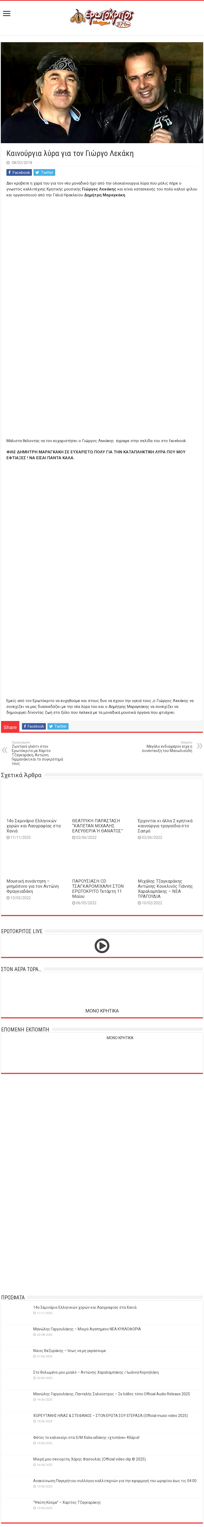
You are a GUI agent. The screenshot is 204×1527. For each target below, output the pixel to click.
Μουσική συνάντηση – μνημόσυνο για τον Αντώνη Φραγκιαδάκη (32, 886)
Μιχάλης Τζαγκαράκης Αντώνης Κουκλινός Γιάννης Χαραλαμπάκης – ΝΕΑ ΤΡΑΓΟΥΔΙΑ (165, 889)
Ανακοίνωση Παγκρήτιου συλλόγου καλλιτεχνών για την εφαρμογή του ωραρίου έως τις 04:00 (114, 1481)
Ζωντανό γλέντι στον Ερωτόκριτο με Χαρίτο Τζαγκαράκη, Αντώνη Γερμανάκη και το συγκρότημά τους (39, 753)
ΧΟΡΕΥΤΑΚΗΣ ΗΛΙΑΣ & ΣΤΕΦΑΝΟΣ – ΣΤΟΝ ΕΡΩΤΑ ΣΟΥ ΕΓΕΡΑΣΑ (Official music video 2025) (110, 1415)
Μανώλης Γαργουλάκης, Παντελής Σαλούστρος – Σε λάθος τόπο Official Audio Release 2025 (111, 1394)
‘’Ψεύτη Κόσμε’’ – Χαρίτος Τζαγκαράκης (67, 1502)
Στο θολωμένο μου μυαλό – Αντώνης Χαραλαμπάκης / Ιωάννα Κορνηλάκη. (96, 1372)
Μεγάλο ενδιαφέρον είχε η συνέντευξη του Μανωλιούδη (164, 747)
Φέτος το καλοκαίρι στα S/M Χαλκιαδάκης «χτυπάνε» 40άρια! (86, 1437)
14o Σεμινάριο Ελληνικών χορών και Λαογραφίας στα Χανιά (33, 825)
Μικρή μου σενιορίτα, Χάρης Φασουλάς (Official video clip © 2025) (89, 1459)
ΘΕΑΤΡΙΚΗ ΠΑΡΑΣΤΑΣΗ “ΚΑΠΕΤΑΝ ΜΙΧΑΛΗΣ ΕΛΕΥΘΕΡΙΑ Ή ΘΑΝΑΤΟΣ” (97, 825)
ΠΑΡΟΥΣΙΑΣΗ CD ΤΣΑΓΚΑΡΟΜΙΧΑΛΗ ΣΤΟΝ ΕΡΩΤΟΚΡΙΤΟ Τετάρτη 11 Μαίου (98, 889)
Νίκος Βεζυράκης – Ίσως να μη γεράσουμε (69, 1351)
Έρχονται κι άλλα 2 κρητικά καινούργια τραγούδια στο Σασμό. (165, 825)
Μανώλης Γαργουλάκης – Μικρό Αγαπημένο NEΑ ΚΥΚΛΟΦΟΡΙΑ (87, 1329)
